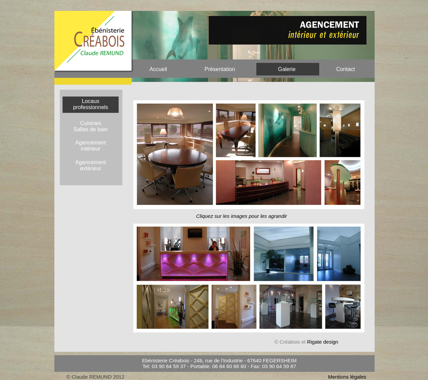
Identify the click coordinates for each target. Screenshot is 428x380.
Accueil (158, 69)
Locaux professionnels (90, 104)
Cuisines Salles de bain (90, 126)
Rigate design (322, 342)
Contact (345, 69)
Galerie (287, 69)
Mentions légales (347, 377)
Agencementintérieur (90, 146)
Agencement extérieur (90, 165)
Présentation (220, 69)
